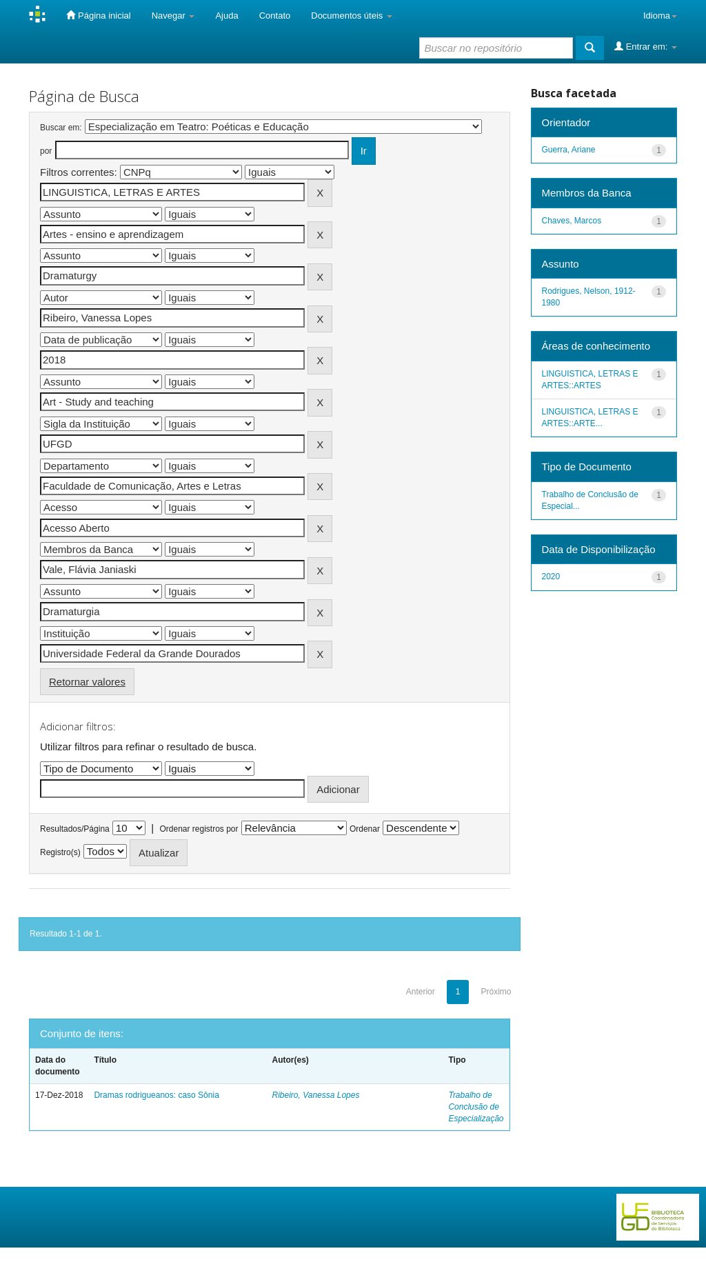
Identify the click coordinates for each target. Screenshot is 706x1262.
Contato (275, 15)
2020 (551, 576)
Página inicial (98, 15)
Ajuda (226, 15)
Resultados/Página (75, 829)
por (46, 151)
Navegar (173, 15)
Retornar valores (87, 682)
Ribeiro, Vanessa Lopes (315, 1095)
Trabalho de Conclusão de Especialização (475, 1106)
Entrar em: (645, 46)
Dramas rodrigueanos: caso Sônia (156, 1095)
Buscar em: (61, 127)
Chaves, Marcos (572, 221)
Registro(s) (60, 852)
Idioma (660, 15)
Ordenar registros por (198, 829)
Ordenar (365, 829)
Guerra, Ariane (569, 149)
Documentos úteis (351, 15)
